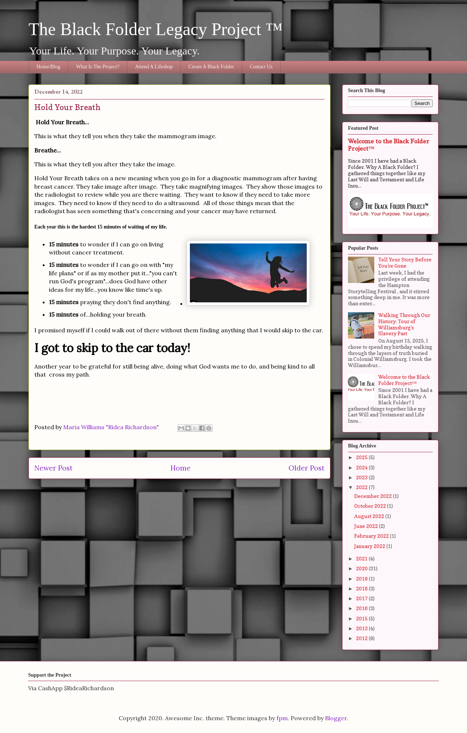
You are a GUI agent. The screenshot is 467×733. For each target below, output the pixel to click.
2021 (362, 558)
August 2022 (369, 516)
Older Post (306, 468)
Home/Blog (48, 66)
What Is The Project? (97, 66)
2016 (362, 608)
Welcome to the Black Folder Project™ (404, 380)
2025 (362, 457)
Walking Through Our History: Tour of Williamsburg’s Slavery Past (404, 324)
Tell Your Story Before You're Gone (405, 262)
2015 (362, 618)
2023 (362, 477)
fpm (282, 718)
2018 (362, 588)
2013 (362, 628)
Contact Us (261, 66)
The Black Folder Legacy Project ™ (155, 29)
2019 (362, 578)
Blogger (336, 718)
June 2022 (366, 526)
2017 (362, 598)
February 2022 (372, 536)
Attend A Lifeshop (154, 66)
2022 (362, 487)
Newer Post (53, 468)
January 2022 (370, 546)
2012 (362, 638)
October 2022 (370, 506)
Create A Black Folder (211, 66)
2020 (362, 568)
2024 (362, 467)
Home (181, 468)
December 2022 (373, 496)
